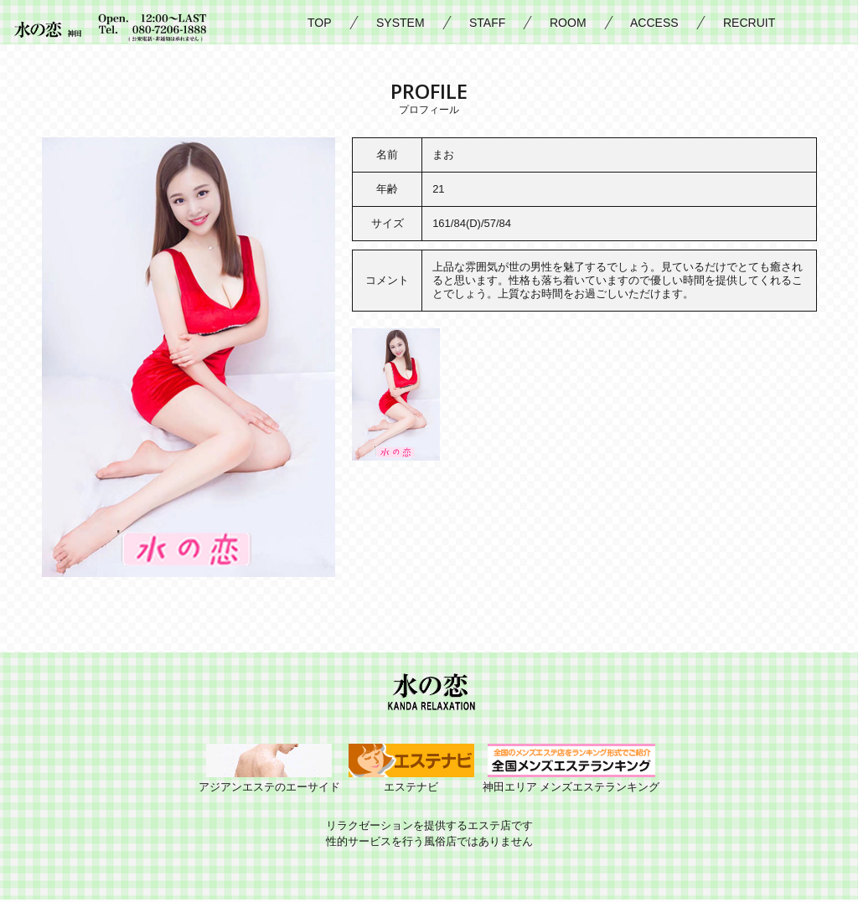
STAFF (487, 22)
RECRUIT (749, 22)
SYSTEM (400, 22)
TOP (320, 22)
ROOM (568, 22)
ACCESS (654, 22)
